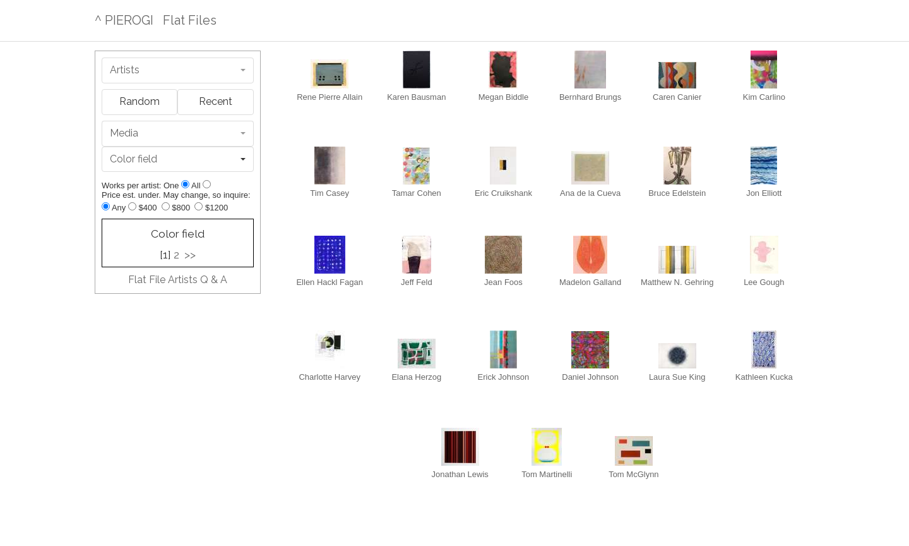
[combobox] (178, 70)
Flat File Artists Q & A (177, 280)
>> (190, 254)
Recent (215, 101)
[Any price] (106, 206)
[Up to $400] (132, 206)
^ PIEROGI (124, 20)
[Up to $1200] (198, 206)
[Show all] (207, 184)
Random (139, 101)
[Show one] (185, 184)
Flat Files (190, 20)
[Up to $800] (166, 206)
